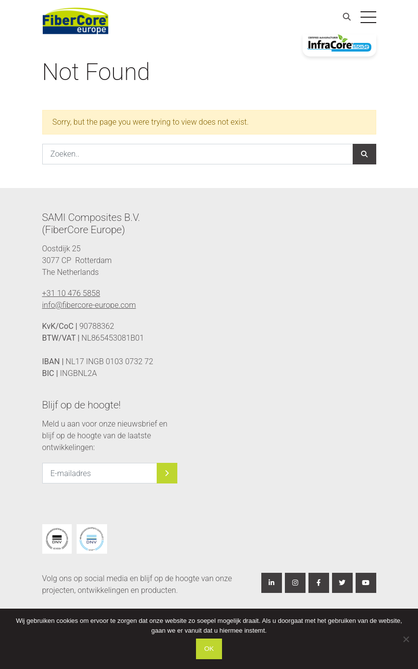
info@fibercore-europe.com (89, 305)
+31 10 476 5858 (71, 293)
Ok (209, 648)
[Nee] (406, 639)
